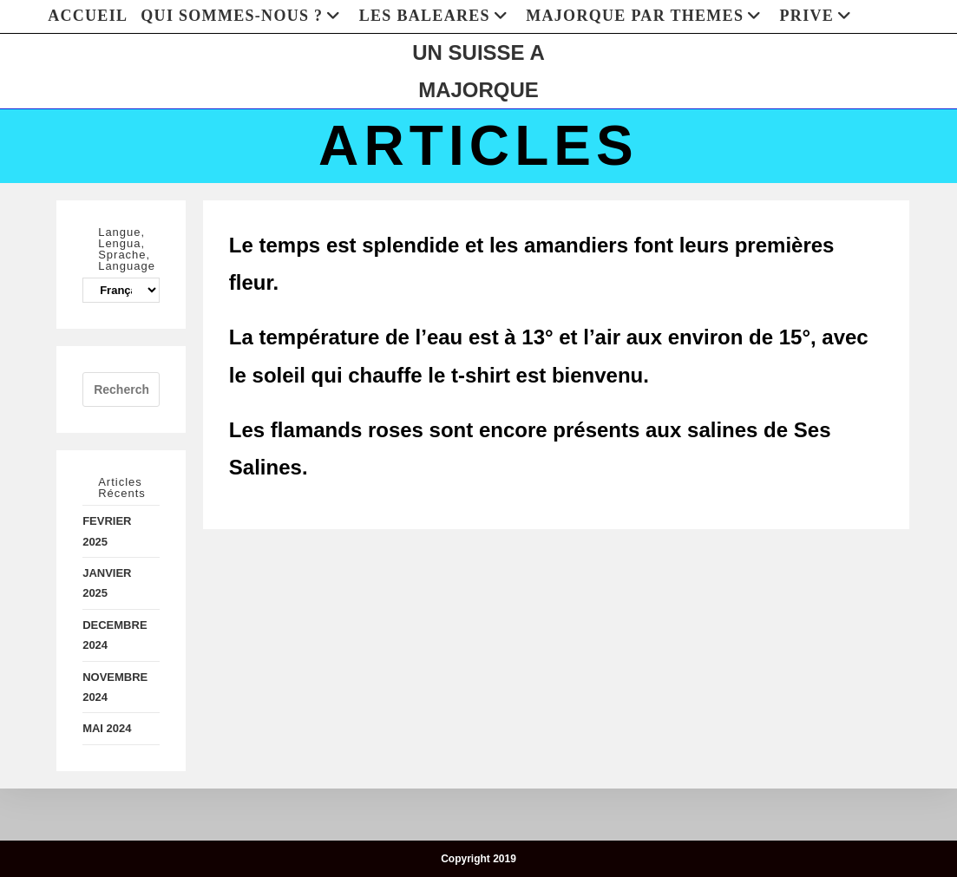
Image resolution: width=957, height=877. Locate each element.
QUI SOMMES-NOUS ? (243, 15)
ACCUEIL (88, 15)
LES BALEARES (436, 15)
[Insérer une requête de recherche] (121, 389)
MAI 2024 (106, 728)
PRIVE (818, 15)
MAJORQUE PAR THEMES (646, 15)
